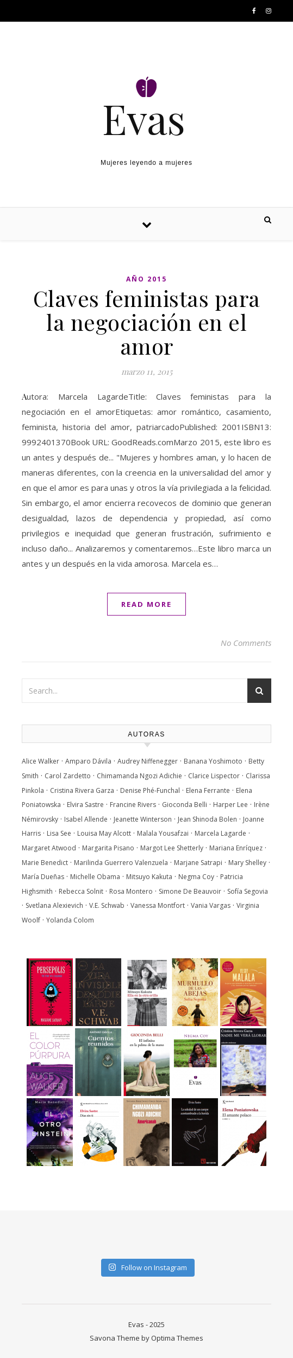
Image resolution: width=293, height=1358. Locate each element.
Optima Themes (177, 1338)
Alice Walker (40, 761)
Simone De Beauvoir (190, 891)
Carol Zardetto (68, 775)
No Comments (246, 642)
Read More (146, 604)
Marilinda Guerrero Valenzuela (121, 862)
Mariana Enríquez (236, 848)
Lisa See (59, 833)
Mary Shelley (247, 862)
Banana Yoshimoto (213, 761)
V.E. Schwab (106, 905)
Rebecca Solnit (81, 891)
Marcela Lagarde (220, 833)
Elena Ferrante (208, 790)
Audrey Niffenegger (147, 761)
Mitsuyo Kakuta (149, 876)
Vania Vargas (210, 905)
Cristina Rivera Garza (82, 790)
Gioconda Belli (184, 804)
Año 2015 (146, 279)
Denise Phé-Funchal (150, 790)
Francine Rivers (133, 804)
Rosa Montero (131, 891)
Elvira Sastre (85, 804)
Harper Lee (230, 804)
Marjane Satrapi (198, 862)
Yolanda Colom (70, 920)
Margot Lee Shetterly (171, 848)
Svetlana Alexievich (54, 905)
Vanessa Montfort (157, 905)
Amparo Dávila (88, 761)
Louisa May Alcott (104, 833)
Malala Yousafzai (163, 833)
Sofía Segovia (247, 891)
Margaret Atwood (49, 848)
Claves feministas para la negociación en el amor (146, 322)
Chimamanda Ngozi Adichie (139, 775)
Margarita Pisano (108, 848)
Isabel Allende (86, 819)
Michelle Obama (95, 876)
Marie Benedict (45, 862)
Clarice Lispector (214, 775)
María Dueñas (43, 876)
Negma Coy (196, 876)
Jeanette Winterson (143, 819)
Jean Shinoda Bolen (207, 819)
